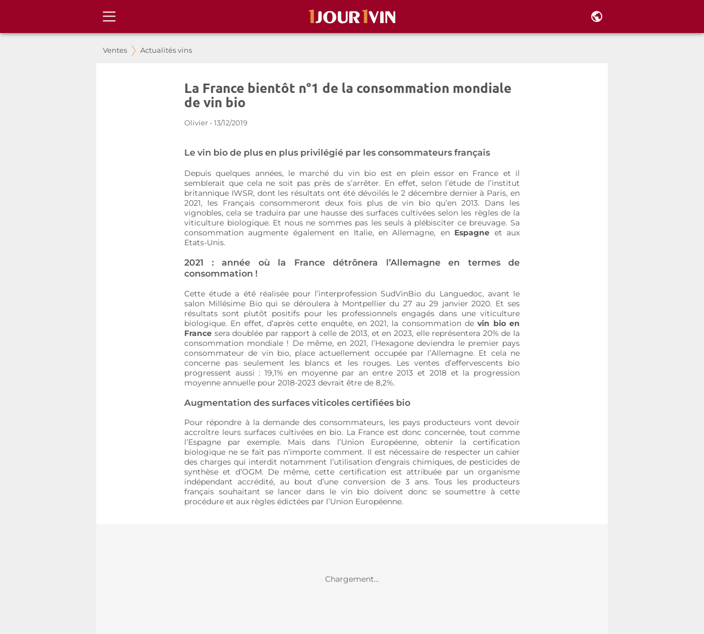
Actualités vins (166, 50)
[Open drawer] (109, 16)
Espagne (474, 233)
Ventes (115, 50)
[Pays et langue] (597, 16)
